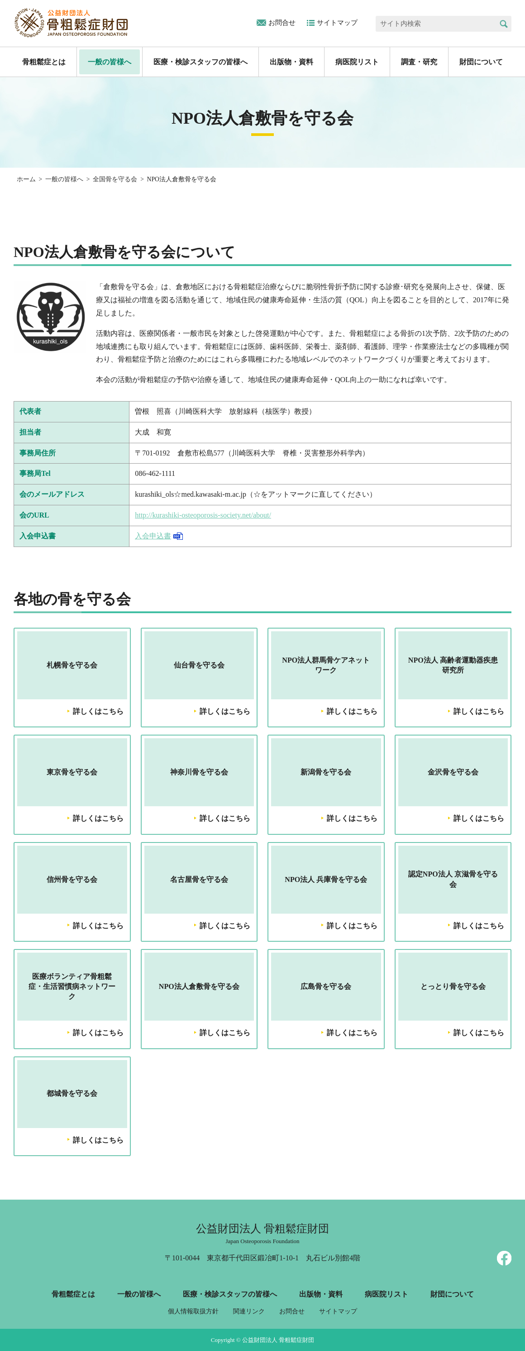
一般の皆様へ (109, 62)
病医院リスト (357, 62)
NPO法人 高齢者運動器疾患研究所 (453, 665)
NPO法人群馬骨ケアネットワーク (326, 665)
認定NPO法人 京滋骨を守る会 (453, 879)
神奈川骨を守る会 (199, 772)
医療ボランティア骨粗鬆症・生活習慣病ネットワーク (72, 987)
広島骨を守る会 (326, 986)
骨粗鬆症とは (44, 62)
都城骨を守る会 (72, 1093)
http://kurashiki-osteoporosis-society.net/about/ (203, 515)
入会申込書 (153, 536)
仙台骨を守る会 (199, 665)
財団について (481, 62)
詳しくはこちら (98, 711)
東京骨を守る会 (72, 772)
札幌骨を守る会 (72, 665)
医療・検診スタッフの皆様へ (200, 62)
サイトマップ (337, 22)
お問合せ (282, 22)
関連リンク (249, 1311)
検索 (503, 24)
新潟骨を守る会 (326, 772)
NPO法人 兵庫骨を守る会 (326, 879)
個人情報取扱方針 (193, 1311)
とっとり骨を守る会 (453, 986)
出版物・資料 (291, 62)
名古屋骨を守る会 (199, 879)
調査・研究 (419, 62)
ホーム (26, 179)
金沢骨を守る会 (453, 772)
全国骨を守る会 (115, 179)
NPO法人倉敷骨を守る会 (199, 986)
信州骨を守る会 (72, 879)
